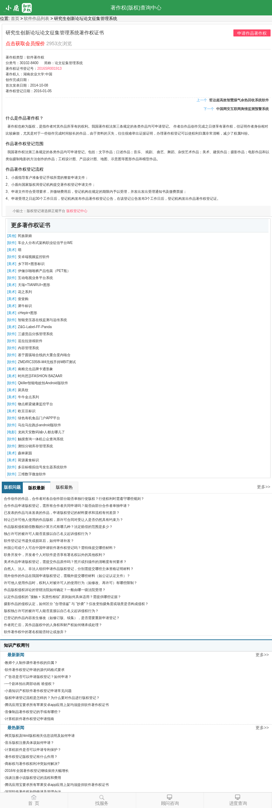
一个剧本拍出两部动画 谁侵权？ (30, 684)
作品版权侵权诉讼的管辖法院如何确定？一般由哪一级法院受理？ (55, 590)
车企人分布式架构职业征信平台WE (45, 243)
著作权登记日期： (20, 91)
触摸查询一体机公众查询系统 (41, 439)
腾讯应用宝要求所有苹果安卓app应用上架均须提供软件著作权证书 (57, 705)
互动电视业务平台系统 (35, 278)
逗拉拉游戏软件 (30, 341)
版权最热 (64, 487)
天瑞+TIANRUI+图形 (34, 285)
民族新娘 (25, 236)
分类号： (13, 63)
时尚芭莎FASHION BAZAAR (40, 376)
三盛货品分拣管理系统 (35, 334)
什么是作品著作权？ (25, 118)
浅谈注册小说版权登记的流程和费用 (33, 778)
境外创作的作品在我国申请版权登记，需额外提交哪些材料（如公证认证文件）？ (67, 576)
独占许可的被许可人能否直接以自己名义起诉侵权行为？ (48, 534)
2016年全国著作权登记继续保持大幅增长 (37, 771)
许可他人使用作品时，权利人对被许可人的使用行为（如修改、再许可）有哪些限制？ (70, 583)
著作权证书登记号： (21, 68)
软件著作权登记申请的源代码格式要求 (35, 670)
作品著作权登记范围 (25, 143)
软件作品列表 (36, 18)
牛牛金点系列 (28, 397)
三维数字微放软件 (32, 474)
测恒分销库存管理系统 (35, 446)
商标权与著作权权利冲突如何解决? (32, 764)
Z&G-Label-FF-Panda (35, 327)
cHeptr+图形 (27, 313)
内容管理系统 (28, 348)
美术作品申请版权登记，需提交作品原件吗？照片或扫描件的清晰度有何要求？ (65, 562)
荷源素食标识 (28, 460)
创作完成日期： (18, 80)
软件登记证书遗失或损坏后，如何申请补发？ (39, 541)
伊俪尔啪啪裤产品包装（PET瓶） (44, 271)
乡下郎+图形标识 (31, 264)
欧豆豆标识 (26, 411)
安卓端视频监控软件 (33, 257)
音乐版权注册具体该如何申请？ (29, 743)
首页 (15, 18)
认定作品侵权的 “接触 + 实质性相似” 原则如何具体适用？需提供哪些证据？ (62, 597)
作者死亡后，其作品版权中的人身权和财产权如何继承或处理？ (53, 625)
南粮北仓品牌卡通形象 (35, 369)
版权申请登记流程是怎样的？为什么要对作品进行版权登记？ (52, 698)
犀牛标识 (25, 306)
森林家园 (25, 453)
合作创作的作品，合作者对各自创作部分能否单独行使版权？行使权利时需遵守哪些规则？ (74, 499)
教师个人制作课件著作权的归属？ (31, 663)
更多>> (263, 486)
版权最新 (36, 488)
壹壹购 (23, 299)
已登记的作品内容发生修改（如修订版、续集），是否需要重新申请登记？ (62, 618)
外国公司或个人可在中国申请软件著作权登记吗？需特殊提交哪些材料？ (60, 548)
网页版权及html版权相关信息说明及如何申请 (40, 736)
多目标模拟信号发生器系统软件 (42, 467)
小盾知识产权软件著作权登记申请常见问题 (38, 691)
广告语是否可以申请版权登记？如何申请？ (38, 677)
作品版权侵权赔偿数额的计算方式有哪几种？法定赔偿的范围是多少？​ (58, 527)
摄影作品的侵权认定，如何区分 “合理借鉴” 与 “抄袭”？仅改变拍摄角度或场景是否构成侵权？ (76, 604)
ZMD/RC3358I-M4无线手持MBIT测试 (47, 362)
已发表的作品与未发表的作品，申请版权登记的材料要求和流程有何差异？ (62, 513)
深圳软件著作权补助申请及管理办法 (33, 792)
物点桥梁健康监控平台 (35, 404)
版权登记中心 (76, 211)
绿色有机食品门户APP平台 (39, 418)
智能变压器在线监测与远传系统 (42, 320)
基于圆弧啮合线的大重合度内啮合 (44, 355)
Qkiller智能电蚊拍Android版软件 (43, 383)
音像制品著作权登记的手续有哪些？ (33, 712)
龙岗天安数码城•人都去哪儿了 (41, 432)
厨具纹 (23, 390)
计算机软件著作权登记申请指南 (29, 719)
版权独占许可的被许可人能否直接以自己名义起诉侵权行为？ (51, 611)
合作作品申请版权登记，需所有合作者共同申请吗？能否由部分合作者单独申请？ (67, 506)
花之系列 (25, 292)
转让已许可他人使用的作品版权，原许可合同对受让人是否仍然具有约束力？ (63, 520)
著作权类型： (16, 57)
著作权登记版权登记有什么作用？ (31, 757)
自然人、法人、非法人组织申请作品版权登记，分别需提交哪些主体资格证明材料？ (69, 569)
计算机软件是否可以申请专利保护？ (33, 750)
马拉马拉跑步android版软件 (39, 425)
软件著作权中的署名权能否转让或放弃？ (35, 632)
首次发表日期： (18, 85)
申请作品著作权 (252, 33)
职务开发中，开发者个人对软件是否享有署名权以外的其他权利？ (55, 555)
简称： (49, 63)
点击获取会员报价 (25, 43)
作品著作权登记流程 (25, 169)
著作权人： (14, 74)
